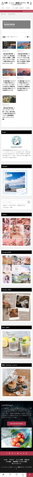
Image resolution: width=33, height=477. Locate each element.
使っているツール (16, 463)
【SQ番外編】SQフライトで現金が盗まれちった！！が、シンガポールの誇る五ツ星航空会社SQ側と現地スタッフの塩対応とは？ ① (23, 85)
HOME (2, 8)
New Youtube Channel (16, 423)
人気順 (7, 36)
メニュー (16, 475)
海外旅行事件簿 (11, 14)
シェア (10, 475)
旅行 (11, 207)
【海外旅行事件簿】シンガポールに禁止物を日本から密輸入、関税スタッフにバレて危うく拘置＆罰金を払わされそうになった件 (8, 58)
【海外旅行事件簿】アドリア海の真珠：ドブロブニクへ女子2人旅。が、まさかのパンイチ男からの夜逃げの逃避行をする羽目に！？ (23, 58)
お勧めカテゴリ (13, 36)
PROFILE (8, 8)
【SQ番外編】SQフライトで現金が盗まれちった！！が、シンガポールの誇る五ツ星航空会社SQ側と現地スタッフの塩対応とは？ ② (9, 85)
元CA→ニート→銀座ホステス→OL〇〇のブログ (16, 3)
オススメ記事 (15, 8)
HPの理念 (27, 8)
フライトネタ (5, 207)
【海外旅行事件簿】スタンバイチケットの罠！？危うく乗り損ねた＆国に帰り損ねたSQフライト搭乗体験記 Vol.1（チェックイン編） (8, 113)
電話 (23, 475)
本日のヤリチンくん (21, 205)
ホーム (3, 475)
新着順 (4, 36)
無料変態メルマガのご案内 (20, 461)
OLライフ (5, 205)
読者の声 (22, 8)
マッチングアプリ (12, 205)
